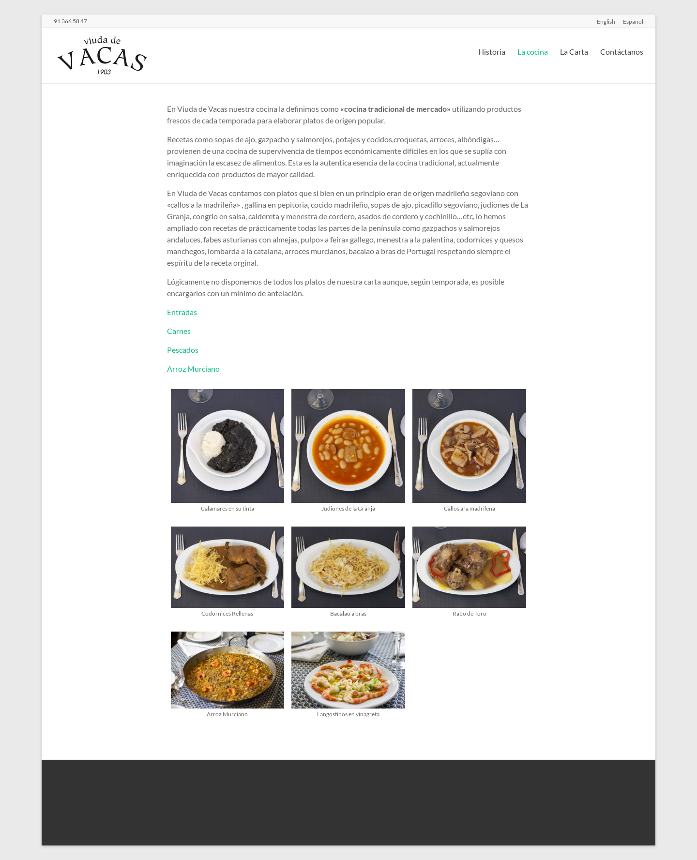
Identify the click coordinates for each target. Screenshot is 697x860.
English (606, 21)
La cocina (532, 51)
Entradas (182, 312)
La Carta (574, 51)
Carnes (179, 330)
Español (633, 21)
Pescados (182, 349)
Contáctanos (621, 51)
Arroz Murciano (193, 368)
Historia (491, 51)
